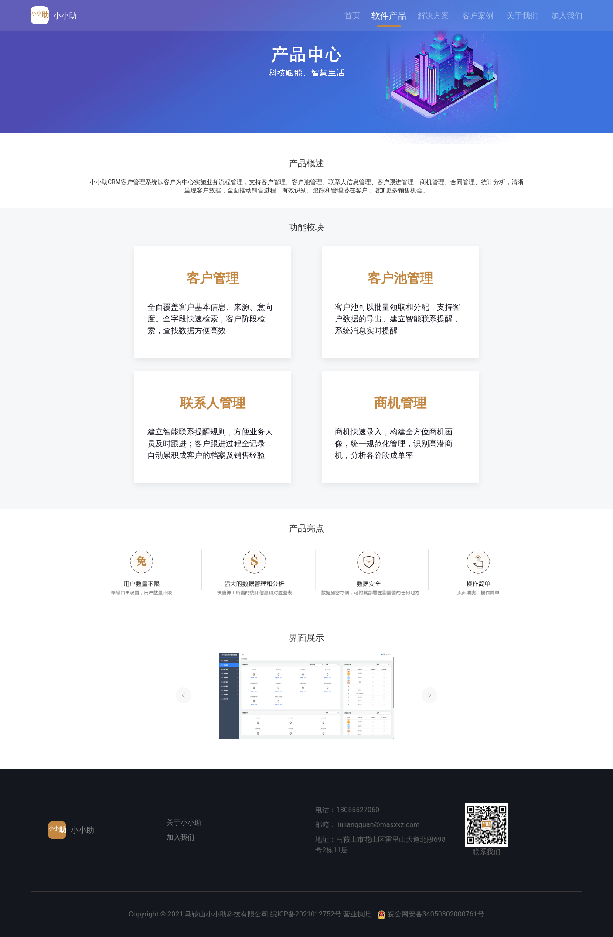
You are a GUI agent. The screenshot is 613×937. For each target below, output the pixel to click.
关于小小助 (184, 822)
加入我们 (180, 837)
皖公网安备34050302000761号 (436, 914)
